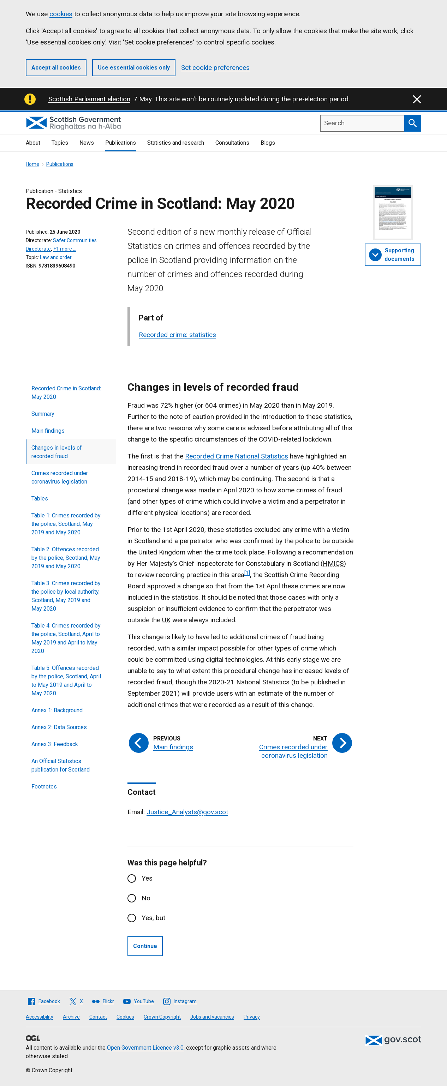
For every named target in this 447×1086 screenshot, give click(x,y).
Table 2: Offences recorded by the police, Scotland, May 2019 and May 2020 (65, 558)
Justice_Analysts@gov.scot (187, 812)
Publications (120, 142)
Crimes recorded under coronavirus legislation (59, 477)
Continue (145, 946)
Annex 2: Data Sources (59, 727)
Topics (60, 142)
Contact (98, 1017)
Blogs (268, 142)
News (86, 142)
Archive (71, 1017)
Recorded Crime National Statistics (236, 456)
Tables (39, 498)
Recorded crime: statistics (177, 335)
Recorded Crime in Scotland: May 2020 (66, 392)
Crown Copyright (162, 1017)
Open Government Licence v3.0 (145, 1047)
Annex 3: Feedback (54, 744)
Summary (42, 413)
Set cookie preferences (215, 68)
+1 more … (64, 249)
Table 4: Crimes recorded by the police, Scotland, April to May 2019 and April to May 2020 (66, 638)
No (146, 898)
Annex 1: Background (57, 710)
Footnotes (44, 786)
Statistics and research (175, 142)
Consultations (232, 142)
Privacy (252, 1017)
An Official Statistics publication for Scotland (60, 765)
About (33, 142)
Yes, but (153, 918)
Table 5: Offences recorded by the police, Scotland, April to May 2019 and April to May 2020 (66, 681)
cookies (60, 14)
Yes (147, 878)
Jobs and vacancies (212, 1017)
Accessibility (39, 1017)
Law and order (56, 257)
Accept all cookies (56, 67)
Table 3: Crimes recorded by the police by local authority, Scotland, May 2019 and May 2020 (66, 596)
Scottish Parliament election (89, 99)
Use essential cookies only (134, 67)
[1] (247, 573)
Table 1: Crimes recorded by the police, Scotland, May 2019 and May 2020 (66, 524)
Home (32, 164)
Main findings (48, 430)
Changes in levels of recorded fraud (56, 452)
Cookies (125, 1017)
